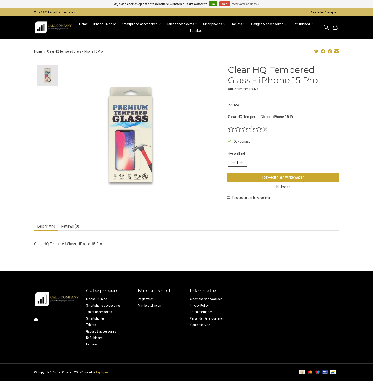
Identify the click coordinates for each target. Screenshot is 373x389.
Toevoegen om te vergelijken (249, 203)
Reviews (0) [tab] (75, 233)
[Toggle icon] (326, 27)
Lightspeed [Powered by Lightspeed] (103, 380)
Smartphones (95, 326)
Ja (213, 4)
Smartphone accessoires (103, 313)
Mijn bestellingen (149, 313)
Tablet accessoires (99, 320)
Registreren (146, 307)
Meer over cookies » (245, 4)
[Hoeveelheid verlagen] (233, 163)
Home (83, 24)
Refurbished (94, 345)
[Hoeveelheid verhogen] (243, 163)
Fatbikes (196, 31)
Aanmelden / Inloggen (324, 12)
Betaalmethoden (201, 320)
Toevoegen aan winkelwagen (283, 179)
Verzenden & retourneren (207, 326)
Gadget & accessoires (101, 339)
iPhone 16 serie (104, 24)
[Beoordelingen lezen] (245, 129)
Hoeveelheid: (236, 153)
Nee (224, 4)
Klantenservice (200, 333)
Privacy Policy (199, 313)
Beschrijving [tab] (48, 233)
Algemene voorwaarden (206, 307)
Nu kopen (283, 192)
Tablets (91, 333)
